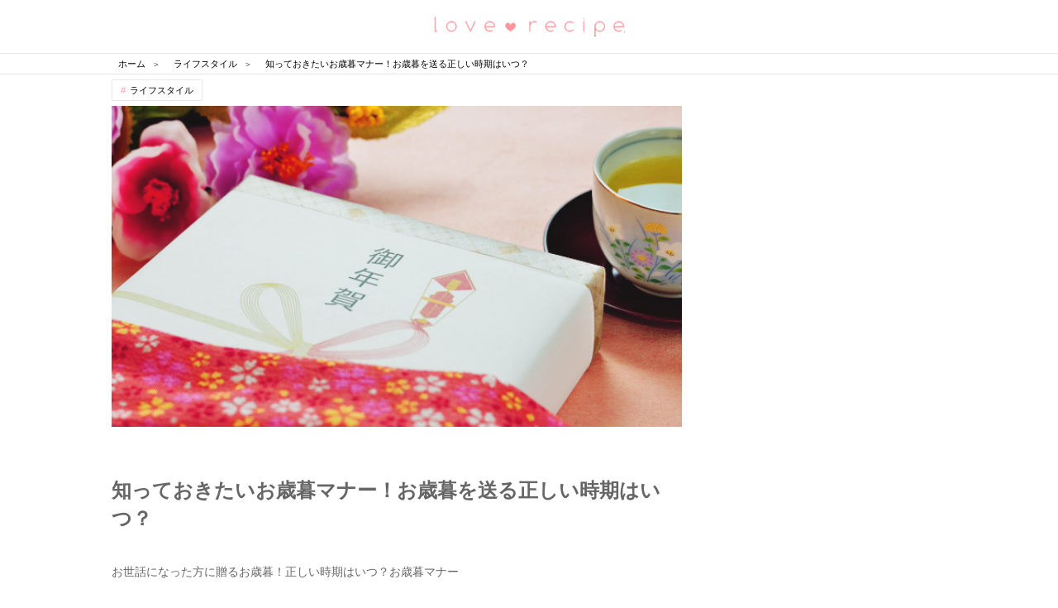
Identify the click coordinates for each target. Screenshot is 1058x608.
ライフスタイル (161, 90)
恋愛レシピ (529, 25)
